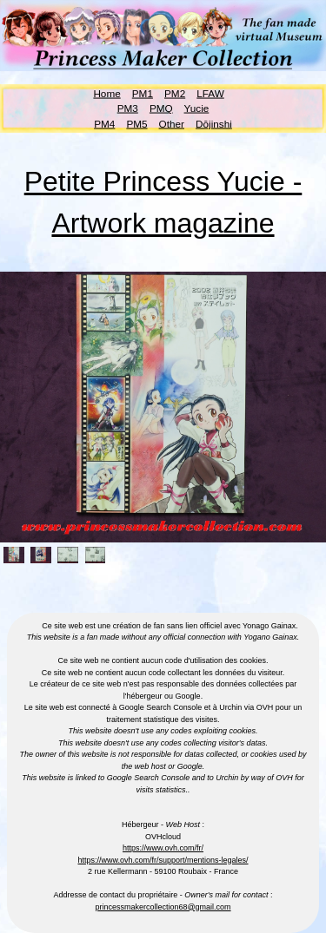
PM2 (174, 92)
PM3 (127, 108)
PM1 (142, 92)
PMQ (161, 108)
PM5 (136, 122)
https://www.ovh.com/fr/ (163, 848)
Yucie (197, 108)
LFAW (210, 92)
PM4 (104, 122)
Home (106, 92)
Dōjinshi (214, 122)
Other (171, 122)
